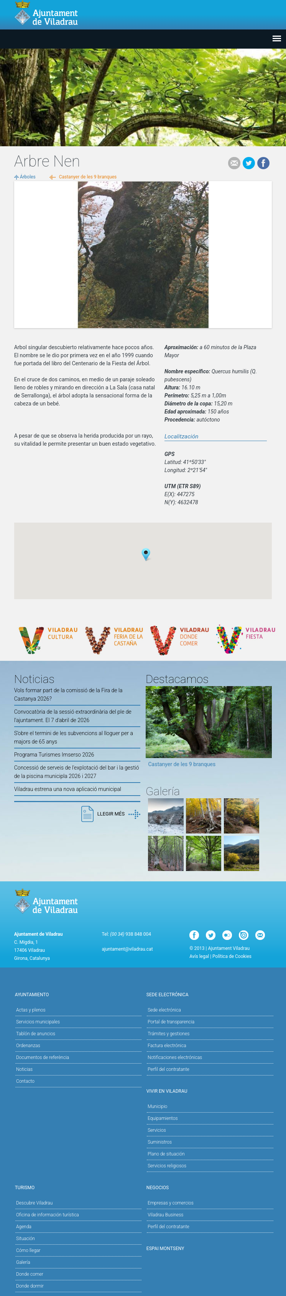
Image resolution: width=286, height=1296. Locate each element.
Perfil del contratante (168, 1069)
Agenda (23, 1226)
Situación (25, 1238)
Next (266, 729)
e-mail (234, 163)
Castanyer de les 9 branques (88, 177)
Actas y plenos (31, 1010)
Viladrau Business (165, 1215)
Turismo (77, 1187)
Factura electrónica (167, 1045)
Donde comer (29, 1274)
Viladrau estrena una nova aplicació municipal (67, 789)
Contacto (25, 1081)
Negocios (208, 1187)
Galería (23, 1262)
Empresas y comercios (171, 1203)
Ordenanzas (28, 1045)
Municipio (210, 1106)
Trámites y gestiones (168, 1033)
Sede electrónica (208, 994)
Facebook (263, 163)
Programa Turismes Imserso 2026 (54, 755)
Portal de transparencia (171, 1022)
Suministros (160, 1142)
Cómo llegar (28, 1250)
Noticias (24, 1069)
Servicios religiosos (167, 1166)
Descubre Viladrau (78, 1202)
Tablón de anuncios (35, 1033)
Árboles (28, 177)
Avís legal (199, 956)
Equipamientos (210, 1118)
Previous (151, 729)
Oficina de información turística (47, 1215)
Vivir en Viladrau (208, 1090)
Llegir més (118, 814)
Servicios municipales (38, 1022)
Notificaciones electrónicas (175, 1057)
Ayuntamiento (77, 994)
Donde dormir (30, 1286)
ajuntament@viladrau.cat (127, 949)
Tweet (249, 163)
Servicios (210, 1129)
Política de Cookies (231, 956)
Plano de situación (166, 1154)
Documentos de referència (42, 1057)
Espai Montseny (165, 1248)
